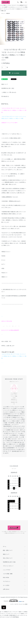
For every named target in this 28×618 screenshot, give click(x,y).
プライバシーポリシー (8, 565)
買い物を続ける (5, 96)
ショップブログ (6, 569)
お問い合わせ (6, 589)
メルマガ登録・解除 (7, 573)
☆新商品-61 (8, 13)
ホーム (2, 13)
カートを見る (6, 585)
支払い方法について (7, 558)
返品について (4, 84)
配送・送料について (7, 550)
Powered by (14, 600)
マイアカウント (6, 581)
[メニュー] (26, 2)
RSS (4, 577)
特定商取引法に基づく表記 (7, 88)
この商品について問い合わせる (8, 92)
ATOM (7, 577)
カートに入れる (14, 73)
